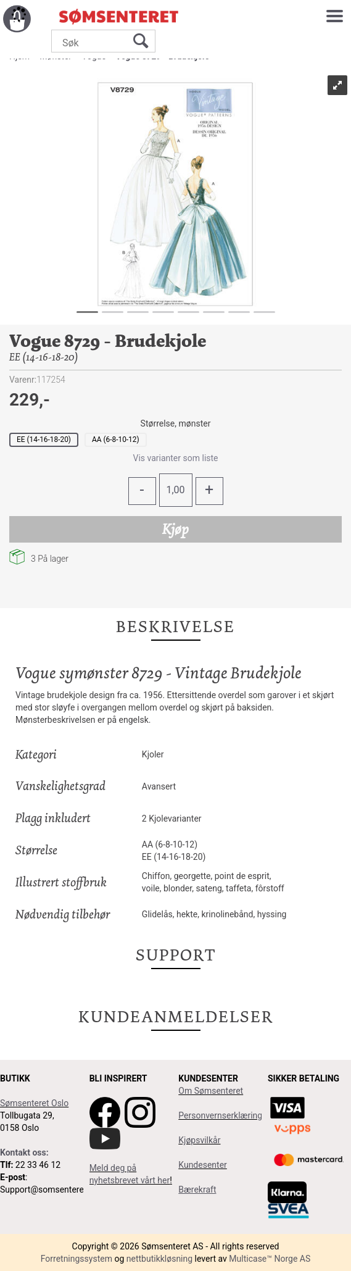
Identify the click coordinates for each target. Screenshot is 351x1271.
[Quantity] (175, 490)
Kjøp (175, 529)
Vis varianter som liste (175, 458)
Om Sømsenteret (210, 1091)
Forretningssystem (76, 1259)
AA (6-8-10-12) (115, 439)
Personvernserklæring (220, 1115)
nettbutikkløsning (159, 1259)
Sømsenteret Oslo (34, 1103)
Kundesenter (202, 1165)
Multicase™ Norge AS (269, 1259)
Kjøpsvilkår (199, 1140)
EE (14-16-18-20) (44, 439)
